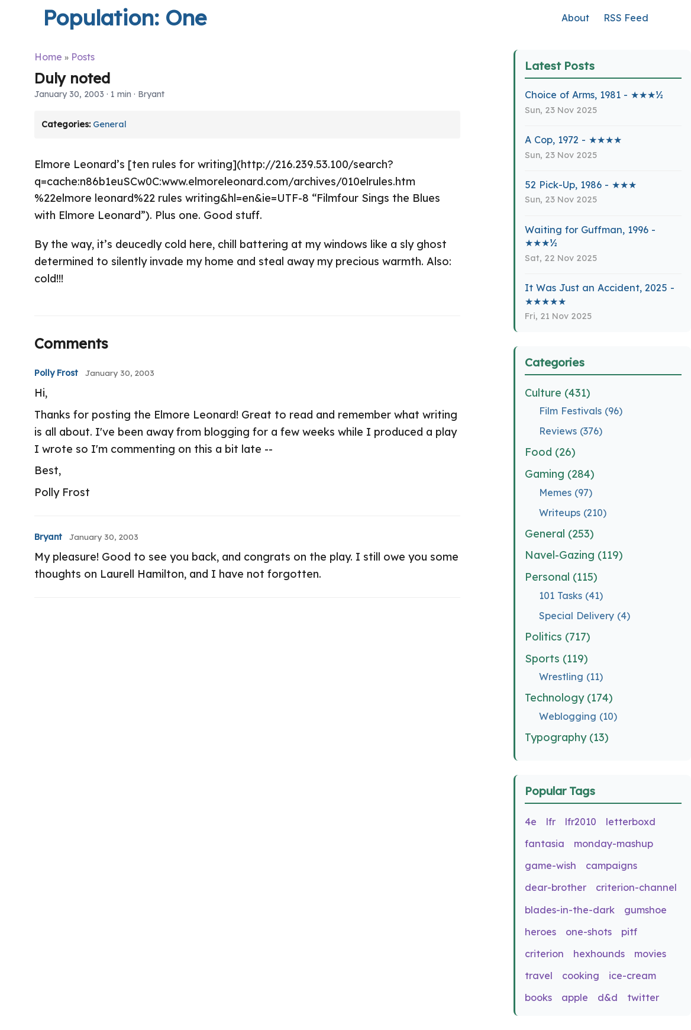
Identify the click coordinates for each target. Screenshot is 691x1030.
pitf (629, 932)
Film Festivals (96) (580, 411)
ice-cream (632, 975)
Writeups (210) (572, 513)
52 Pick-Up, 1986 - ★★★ (581, 185)
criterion (544, 954)
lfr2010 (580, 822)
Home (48, 57)
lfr (551, 822)
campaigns (611, 865)
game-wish (550, 865)
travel (539, 975)
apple (574, 997)
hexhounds (599, 954)
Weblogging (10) (578, 716)
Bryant (48, 537)
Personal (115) (561, 577)
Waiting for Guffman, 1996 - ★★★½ (590, 236)
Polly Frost (56, 373)
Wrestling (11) (571, 677)
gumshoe (645, 910)
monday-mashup (613, 843)
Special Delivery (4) (584, 616)
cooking (580, 975)
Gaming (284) (560, 474)
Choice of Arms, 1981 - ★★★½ (594, 95)
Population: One (124, 17)
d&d (608, 997)
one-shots (589, 932)
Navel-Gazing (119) (574, 555)
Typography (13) (567, 737)
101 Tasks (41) (571, 595)
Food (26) (550, 452)
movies (650, 954)
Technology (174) (569, 697)
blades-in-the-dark (570, 910)
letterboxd (631, 822)
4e (531, 822)
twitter (643, 997)
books (538, 997)
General (110, 124)
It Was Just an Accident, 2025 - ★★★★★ (599, 294)
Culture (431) (557, 393)
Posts (83, 57)
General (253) (559, 533)
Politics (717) (557, 636)
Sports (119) (556, 658)
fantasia (544, 843)
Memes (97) (565, 492)
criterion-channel (636, 887)
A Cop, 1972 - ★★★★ (573, 140)
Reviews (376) (570, 431)
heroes (540, 932)
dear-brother (555, 887)
